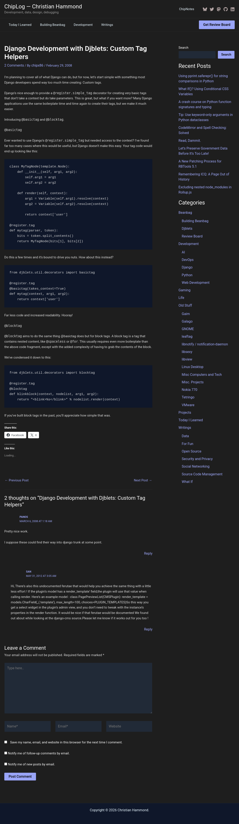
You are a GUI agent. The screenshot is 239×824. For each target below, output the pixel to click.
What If (187, 459)
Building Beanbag (49, 25)
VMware (188, 386)
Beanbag (184, 201)
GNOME (187, 313)
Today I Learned (19, 25)
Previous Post (17, 480)
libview (187, 342)
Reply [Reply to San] (148, 628)
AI (183, 239)
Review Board (191, 224)
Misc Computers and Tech (200, 357)
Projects (184, 393)
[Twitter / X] (212, 9)
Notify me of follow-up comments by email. (39, 748)
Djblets (187, 217)
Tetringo (188, 378)
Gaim (185, 298)
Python (187, 261)
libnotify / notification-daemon (203, 327)
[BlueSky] (205, 9)
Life (181, 283)
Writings (100, 25)
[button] (217, 24)
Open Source (191, 430)
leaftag (187, 320)
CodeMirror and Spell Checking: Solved (206, 125)
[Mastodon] (219, 9)
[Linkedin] (232, 9)
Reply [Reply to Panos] (148, 553)
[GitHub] (225, 9)
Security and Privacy (196, 437)
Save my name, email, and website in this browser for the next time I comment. (66, 737)
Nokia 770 (189, 371)
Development (77, 25)
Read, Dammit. (188, 132)
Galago (187, 306)
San (28, 570)
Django (187, 254)
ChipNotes (187, 9)
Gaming (184, 276)
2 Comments (13, 65)
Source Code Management (201, 452)
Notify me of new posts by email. (31, 759)
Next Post (143, 480)
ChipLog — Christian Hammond (43, 6)
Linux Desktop (192, 349)
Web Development (195, 268)
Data (185, 416)
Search (183, 48)
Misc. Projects (192, 364)
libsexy (187, 335)
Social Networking (195, 445)
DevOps (187, 247)
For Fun (187, 423)
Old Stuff (184, 290)
